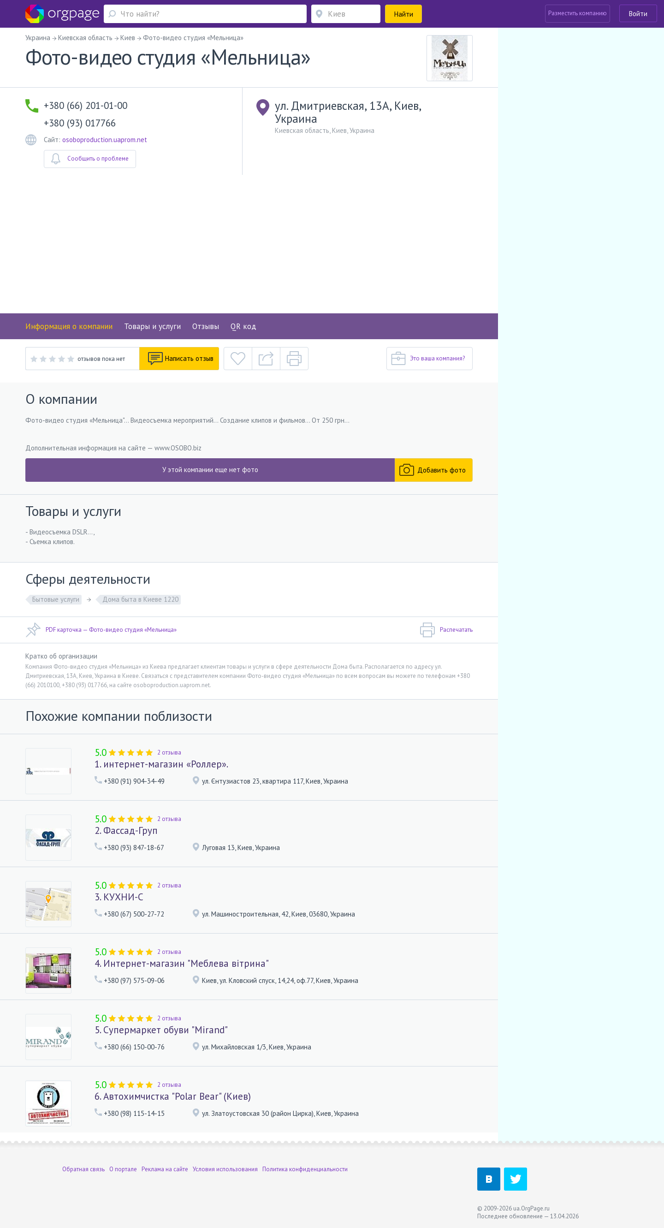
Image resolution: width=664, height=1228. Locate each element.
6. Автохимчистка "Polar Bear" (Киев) (173, 1096)
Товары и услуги (152, 326)
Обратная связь (83, 1169)
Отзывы (205, 326)
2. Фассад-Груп (126, 830)
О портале (123, 1169)
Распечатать (446, 630)
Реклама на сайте (165, 1169)
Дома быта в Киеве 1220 (140, 599)
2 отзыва (169, 752)
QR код (243, 326)
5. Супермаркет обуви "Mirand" (161, 1030)
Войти (638, 13)
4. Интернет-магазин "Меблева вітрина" (182, 963)
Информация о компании (69, 326)
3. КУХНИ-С (119, 897)
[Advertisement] (249, 244)
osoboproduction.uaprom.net (104, 139)
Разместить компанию (577, 13)
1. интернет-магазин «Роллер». (161, 764)
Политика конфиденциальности (305, 1169)
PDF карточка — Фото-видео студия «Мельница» (101, 630)
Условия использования (225, 1169)
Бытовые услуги (55, 599)
